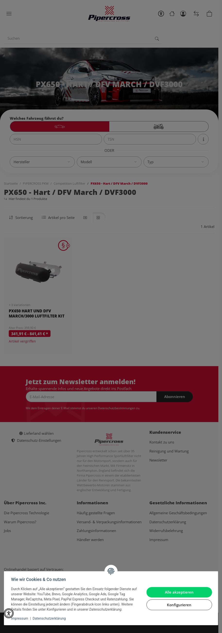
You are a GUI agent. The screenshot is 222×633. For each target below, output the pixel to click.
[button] (9, 613)
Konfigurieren (178, 604)
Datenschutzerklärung (50, 618)
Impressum (20, 618)
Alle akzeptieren (178, 592)
